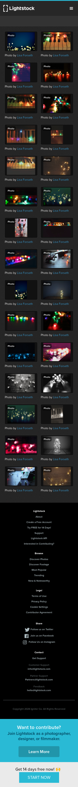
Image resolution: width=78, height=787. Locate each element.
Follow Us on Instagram (42, 642)
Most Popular (39, 570)
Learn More (39, 751)
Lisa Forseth (25, 55)
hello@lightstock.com (39, 690)
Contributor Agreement (39, 612)
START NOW (39, 777)
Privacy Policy (39, 601)
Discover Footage (39, 564)
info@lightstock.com (39, 669)
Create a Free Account (39, 522)
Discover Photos (39, 559)
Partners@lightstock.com (39, 679)
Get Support (39, 658)
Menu (71, 8)
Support (39, 533)
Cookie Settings (39, 607)
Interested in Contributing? (39, 543)
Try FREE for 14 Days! (39, 527)
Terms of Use (39, 596)
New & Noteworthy (39, 580)
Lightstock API (39, 538)
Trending (39, 575)
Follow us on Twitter (42, 629)
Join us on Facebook (42, 635)
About (39, 516)
